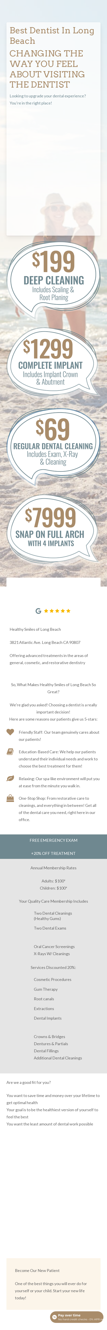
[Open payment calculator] (76, 1317)
